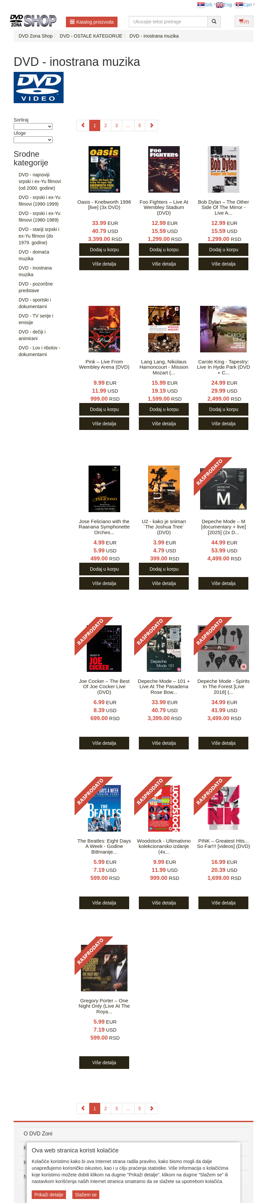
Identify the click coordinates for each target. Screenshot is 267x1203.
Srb (204, 4)
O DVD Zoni (38, 1133)
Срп (243, 4)
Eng (224, 4)
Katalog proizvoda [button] (92, 22)
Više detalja (104, 264)
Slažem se (86, 1194)
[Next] (151, 125)
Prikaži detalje (48, 1194)
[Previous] (83, 125)
